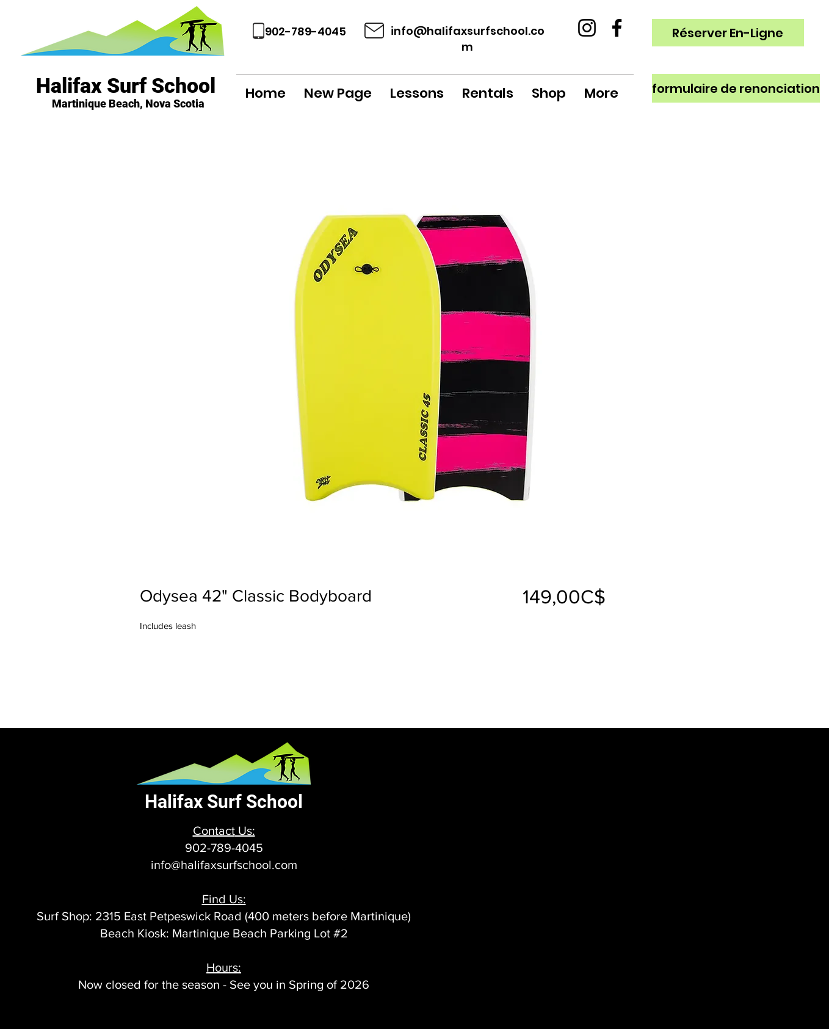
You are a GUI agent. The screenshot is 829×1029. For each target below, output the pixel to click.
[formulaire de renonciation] (736, 88)
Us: (245, 830)
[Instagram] (587, 28)
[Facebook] (617, 28)
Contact (214, 830)
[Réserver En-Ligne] (728, 32)
